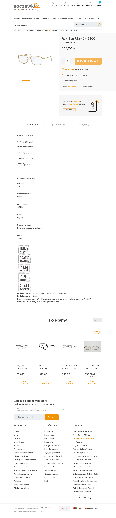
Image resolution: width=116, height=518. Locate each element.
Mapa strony (49, 477)
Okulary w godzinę (21, 488)
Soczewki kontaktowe (23, 18)
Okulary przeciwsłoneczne (62, 18)
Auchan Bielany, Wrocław (83, 449)
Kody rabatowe (51, 467)
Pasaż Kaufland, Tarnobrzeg (85, 481)
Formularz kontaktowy (82, 431)
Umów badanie (21, 25)
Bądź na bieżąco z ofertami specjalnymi (34, 402)
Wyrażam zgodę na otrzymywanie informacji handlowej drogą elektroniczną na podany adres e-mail (40, 409)
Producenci (18, 445)
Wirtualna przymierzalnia (24, 474)
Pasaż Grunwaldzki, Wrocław (85, 456)
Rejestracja (49, 435)
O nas (16, 431)
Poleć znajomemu (70, 81)
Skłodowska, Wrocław (82, 460)
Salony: (78, 442)
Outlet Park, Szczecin (82, 492)
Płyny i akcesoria (21, 463)
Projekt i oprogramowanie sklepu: (28, 512)
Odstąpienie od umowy (54, 463)
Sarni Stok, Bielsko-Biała (83, 470)
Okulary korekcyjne (42, 18)
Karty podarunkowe (22, 467)
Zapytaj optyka (51, 474)
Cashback (69, 69)
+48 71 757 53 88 (82, 435)
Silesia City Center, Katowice (85, 467)
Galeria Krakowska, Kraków (84, 477)
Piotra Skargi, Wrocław (82, 463)
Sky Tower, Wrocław (81, 452)
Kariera (17, 438)
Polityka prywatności (53, 445)
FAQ (46, 481)
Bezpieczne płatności (53, 456)
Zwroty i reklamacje (52, 460)
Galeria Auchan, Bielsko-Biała (85, 474)
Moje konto (49, 431)
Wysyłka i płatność (52, 452)
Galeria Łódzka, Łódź (82, 484)
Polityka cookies (51, 449)
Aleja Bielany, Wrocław (82, 445)
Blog (16, 435)
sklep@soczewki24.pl (84, 438)
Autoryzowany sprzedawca (25, 470)
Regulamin (48, 442)
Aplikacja (17, 481)
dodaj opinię (88, 86)
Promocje (78, 18)
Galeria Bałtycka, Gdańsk (83, 488)
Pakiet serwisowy (21, 484)
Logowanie (49, 438)
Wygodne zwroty (51, 470)
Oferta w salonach (92, 18)
